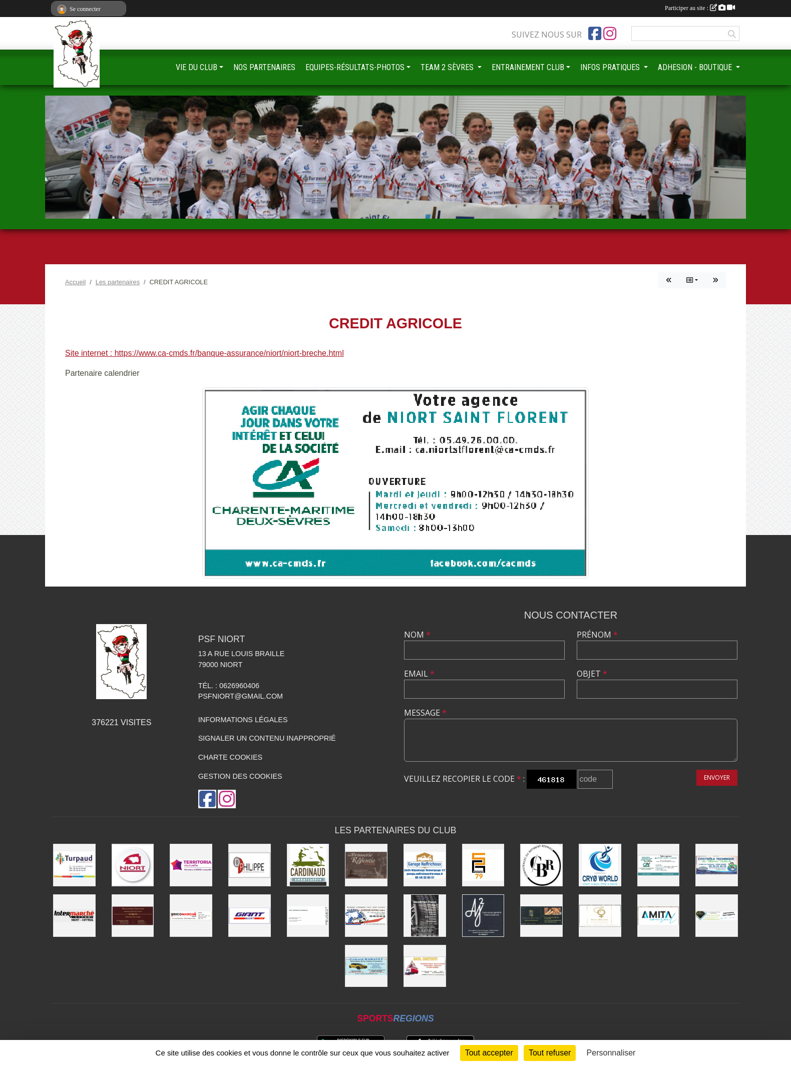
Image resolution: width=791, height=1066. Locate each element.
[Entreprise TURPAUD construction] (74, 865)
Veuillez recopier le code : (464, 778)
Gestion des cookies (240, 776)
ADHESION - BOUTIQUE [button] (696, 67)
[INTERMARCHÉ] (74, 915)
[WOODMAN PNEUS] (425, 915)
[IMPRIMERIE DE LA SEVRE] (716, 915)
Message (425, 712)
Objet (592, 673)
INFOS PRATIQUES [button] (611, 67)
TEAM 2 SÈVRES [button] (448, 67)
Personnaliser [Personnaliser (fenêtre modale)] (611, 1052)
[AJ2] (483, 915)
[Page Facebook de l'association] (594, 33)
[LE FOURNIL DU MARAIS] (541, 915)
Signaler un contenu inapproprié (267, 738)
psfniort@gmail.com (240, 696)
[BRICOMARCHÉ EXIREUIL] (191, 915)
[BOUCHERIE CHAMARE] (133, 915)
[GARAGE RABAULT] (366, 966)
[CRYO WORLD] (600, 865)
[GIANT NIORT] (249, 915)
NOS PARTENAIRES (264, 67)
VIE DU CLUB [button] (196, 67)
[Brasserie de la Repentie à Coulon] (366, 865)
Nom (417, 634)
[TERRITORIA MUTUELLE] (191, 865)
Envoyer (717, 777)
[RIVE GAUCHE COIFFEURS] (600, 915)
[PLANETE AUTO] (366, 915)
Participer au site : (700, 8)
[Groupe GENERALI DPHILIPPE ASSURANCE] (249, 865)
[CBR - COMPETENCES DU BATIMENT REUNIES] (541, 865)
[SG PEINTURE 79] (483, 865)
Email (419, 673)
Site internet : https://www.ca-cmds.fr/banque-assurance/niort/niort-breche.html (204, 353)
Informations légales (243, 720)
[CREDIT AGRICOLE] (658, 865)
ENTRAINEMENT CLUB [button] (528, 67)
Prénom (597, 634)
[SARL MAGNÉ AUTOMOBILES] (308, 915)
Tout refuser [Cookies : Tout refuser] (550, 1052)
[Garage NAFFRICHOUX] (425, 865)
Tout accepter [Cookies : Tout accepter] (489, 1052)
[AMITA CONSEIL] (658, 915)
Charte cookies (230, 757)
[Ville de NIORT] (133, 865)
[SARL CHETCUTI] (425, 966)
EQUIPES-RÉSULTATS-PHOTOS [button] (355, 67)
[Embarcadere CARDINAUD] (308, 865)
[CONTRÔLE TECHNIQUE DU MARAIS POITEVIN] (716, 865)
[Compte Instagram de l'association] (609, 33)
